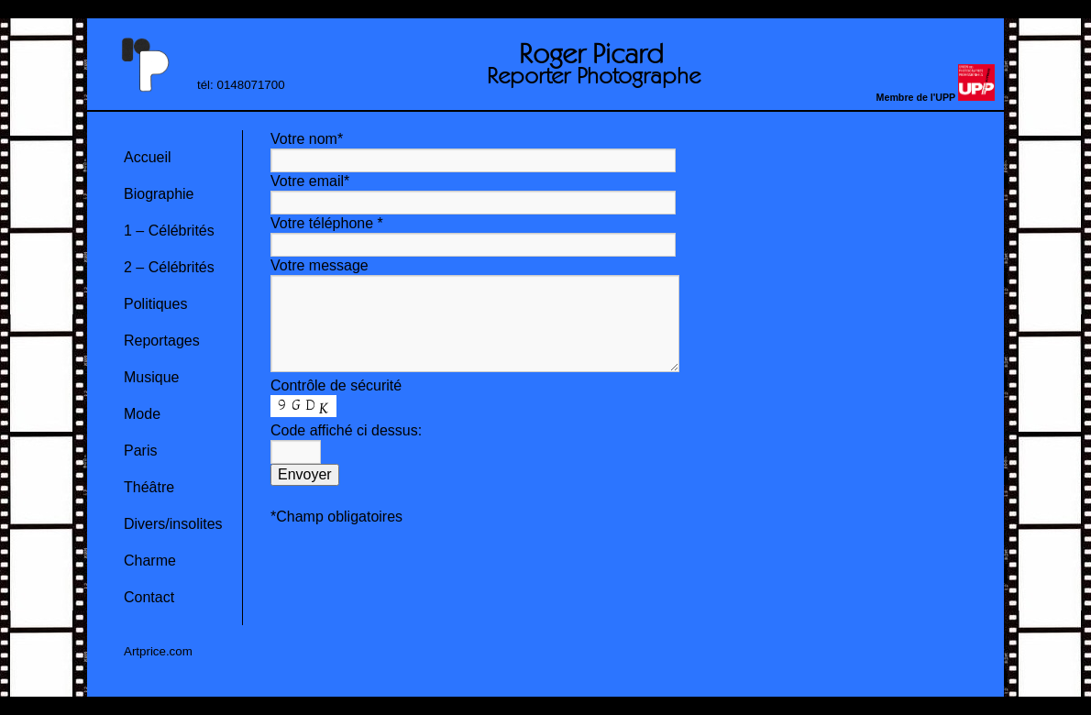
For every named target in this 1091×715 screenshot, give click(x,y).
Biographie (159, 194)
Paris (140, 450)
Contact (149, 597)
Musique (151, 377)
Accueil (147, 157)
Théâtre (149, 487)
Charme (150, 560)
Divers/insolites (173, 524)
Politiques (155, 304)
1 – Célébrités (169, 230)
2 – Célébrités (169, 267)
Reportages (162, 340)
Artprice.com (158, 651)
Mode (142, 414)
